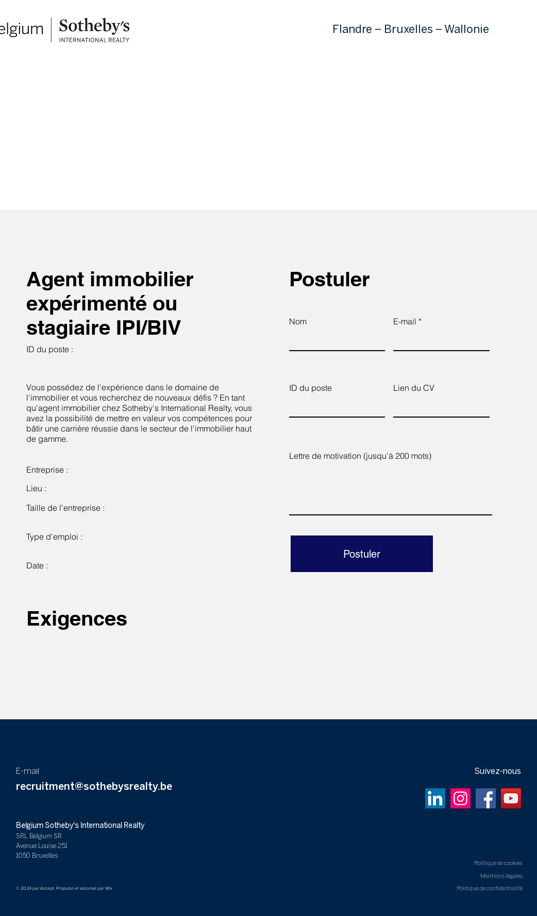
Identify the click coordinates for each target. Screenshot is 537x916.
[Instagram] (460, 798)
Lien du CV (413, 388)
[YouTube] (511, 798)
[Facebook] (486, 798)
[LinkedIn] (435, 798)
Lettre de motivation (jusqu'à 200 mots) (360, 456)
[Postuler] (362, 553)
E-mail (404, 321)
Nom (298, 321)
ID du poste (310, 388)
